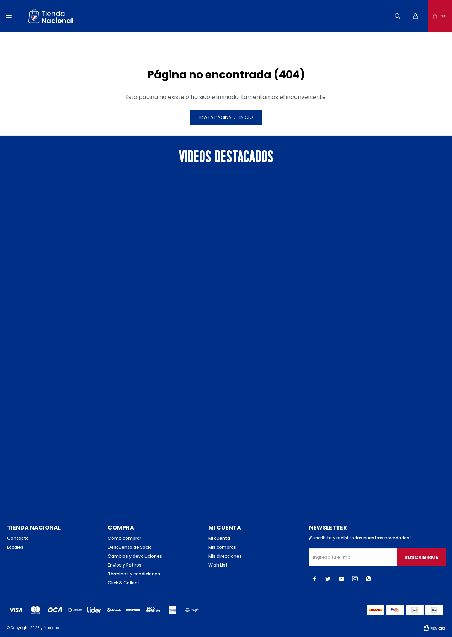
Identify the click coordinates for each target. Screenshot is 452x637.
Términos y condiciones (134, 574)
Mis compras (222, 547)
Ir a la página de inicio (226, 117)
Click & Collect (123, 583)
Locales (15, 547)
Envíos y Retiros (125, 565)
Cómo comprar (124, 538)
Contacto (18, 538)
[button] (397, 16)
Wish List (218, 565)
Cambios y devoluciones (135, 556)
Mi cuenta (219, 538)
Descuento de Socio (130, 547)
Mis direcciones (225, 556)
